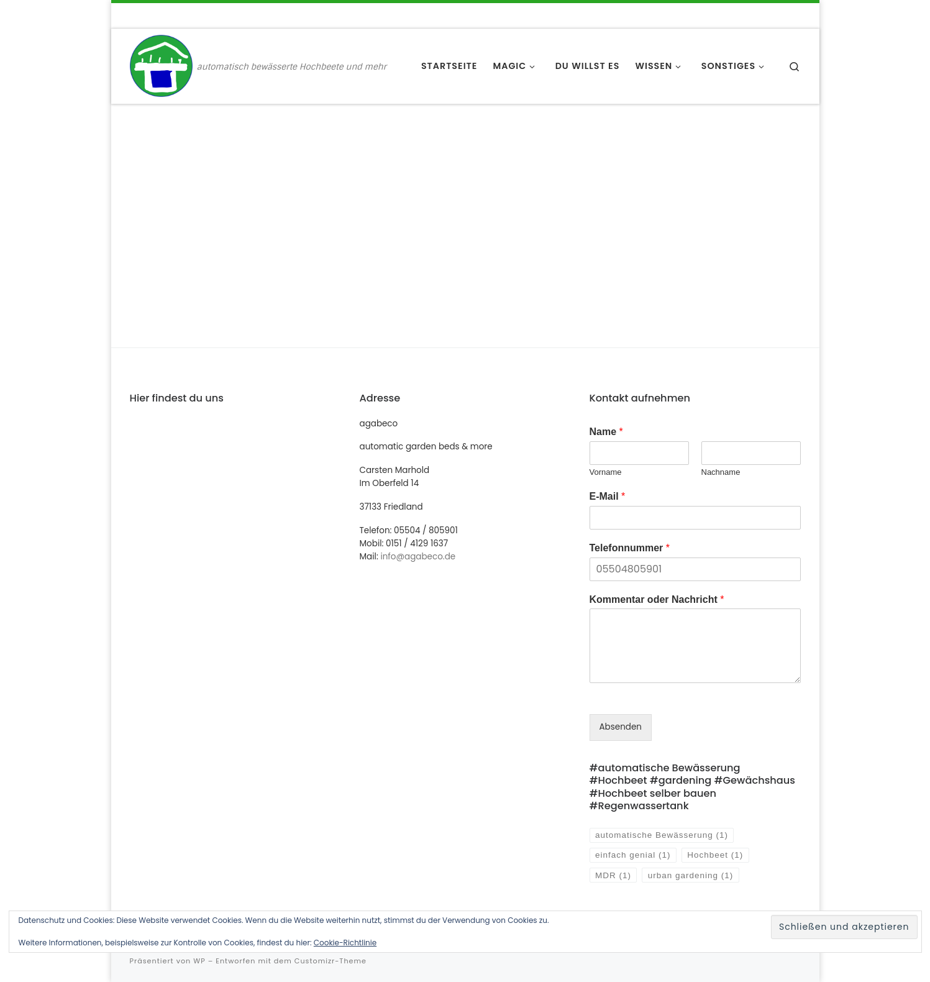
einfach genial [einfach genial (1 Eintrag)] (633, 855)
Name (606, 431)
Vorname (606, 472)
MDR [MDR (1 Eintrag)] (613, 875)
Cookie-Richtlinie (345, 942)
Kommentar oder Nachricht (657, 599)
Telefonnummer (630, 548)
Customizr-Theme (330, 961)
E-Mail (608, 496)
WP (199, 961)
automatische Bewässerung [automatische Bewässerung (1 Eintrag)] (661, 835)
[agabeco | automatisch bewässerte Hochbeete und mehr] (161, 65)
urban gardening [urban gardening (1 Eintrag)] (691, 875)
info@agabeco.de (417, 556)
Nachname (721, 472)
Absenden (620, 727)
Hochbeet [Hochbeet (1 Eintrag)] (715, 855)
